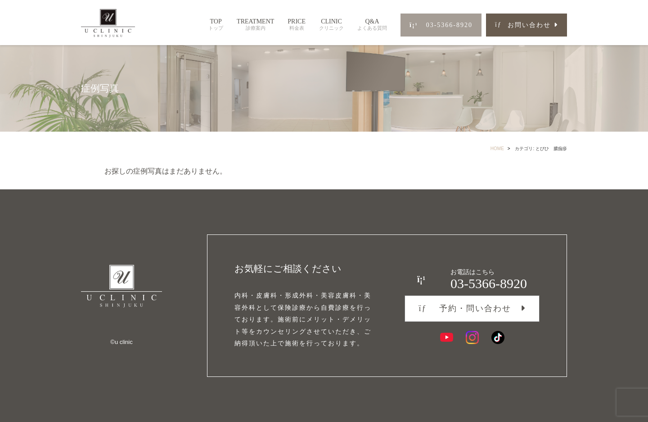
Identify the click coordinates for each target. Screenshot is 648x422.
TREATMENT (255, 24)
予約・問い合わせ (464, 308)
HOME (497, 148)
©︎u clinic (121, 342)
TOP (215, 24)
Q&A (372, 24)
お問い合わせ (523, 25)
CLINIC (331, 24)
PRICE (297, 24)
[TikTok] (497, 337)
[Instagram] (472, 337)
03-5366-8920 (441, 25)
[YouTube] (446, 337)
